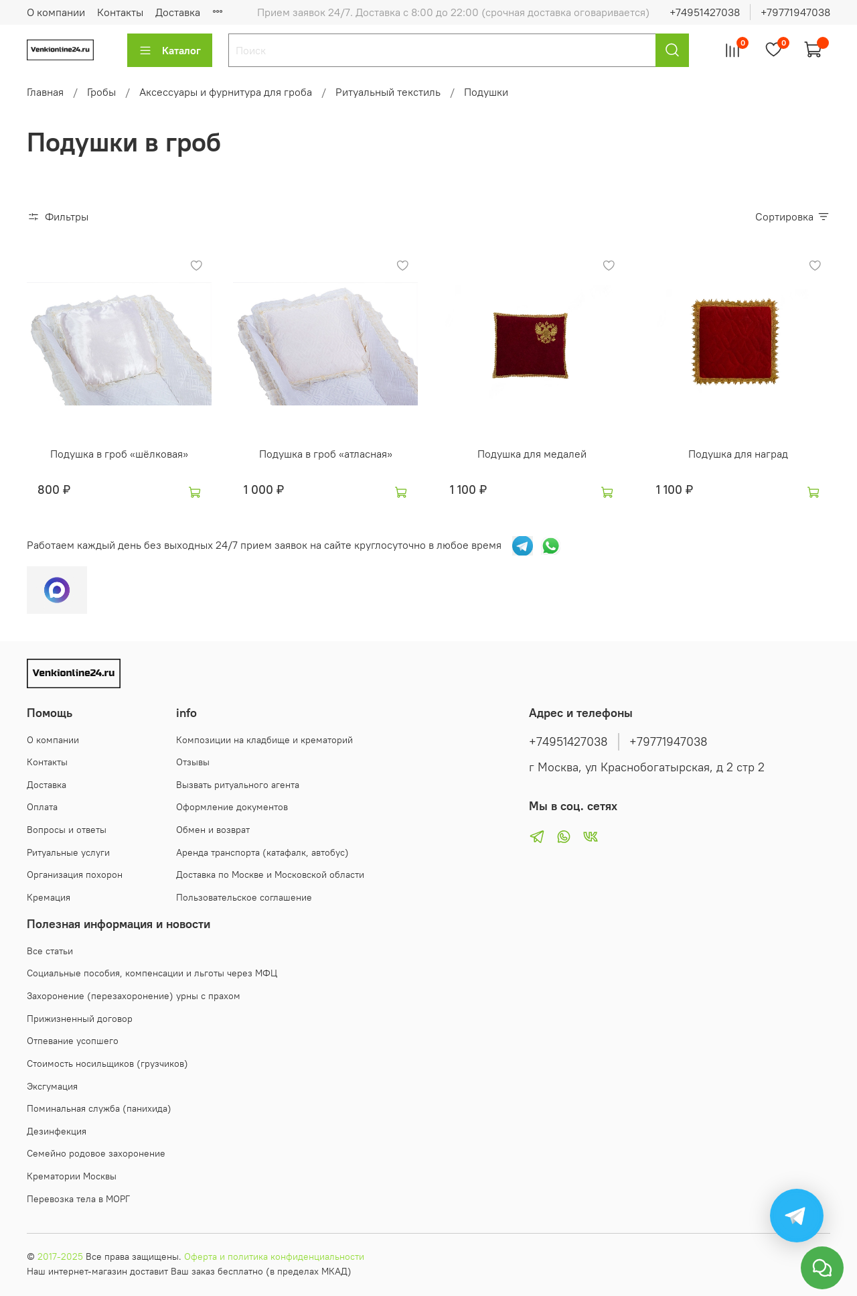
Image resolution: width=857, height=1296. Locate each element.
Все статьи (50, 951)
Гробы (101, 92)
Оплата (42, 807)
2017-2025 (60, 1256)
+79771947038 (795, 12)
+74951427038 (705, 12)
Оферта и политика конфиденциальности (274, 1256)
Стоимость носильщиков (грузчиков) (107, 1063)
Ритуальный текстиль (388, 92)
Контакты (120, 12)
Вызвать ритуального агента (237, 785)
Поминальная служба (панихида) (99, 1108)
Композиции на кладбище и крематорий (264, 740)
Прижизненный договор (80, 1019)
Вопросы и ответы (66, 830)
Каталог (170, 50)
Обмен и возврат (213, 830)
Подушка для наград (738, 453)
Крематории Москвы (71, 1176)
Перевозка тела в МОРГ (78, 1199)
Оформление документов (232, 807)
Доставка (46, 785)
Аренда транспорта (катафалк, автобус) (262, 852)
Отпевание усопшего (73, 1041)
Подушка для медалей (532, 453)
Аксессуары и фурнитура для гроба (225, 92)
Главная (45, 92)
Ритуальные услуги (68, 852)
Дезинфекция (56, 1131)
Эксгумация (52, 1086)
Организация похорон (75, 874)
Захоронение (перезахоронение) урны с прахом (133, 996)
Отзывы (193, 762)
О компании (56, 12)
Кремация (48, 897)
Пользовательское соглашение (244, 897)
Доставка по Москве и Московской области (270, 874)
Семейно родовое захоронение (96, 1153)
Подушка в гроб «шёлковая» (119, 453)
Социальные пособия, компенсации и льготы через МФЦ (152, 973)
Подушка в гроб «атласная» (325, 453)
